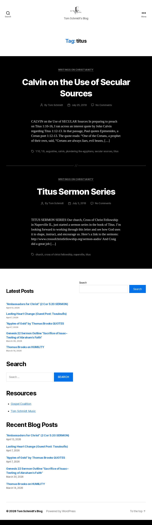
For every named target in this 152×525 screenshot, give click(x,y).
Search (83, 287)
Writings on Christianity (76, 74)
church (39, 259)
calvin (61, 156)
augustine (51, 156)
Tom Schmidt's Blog (30, 516)
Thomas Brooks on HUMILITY (25, 352)
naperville (79, 259)
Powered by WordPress (62, 516)
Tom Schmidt (55, 110)
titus (117, 156)
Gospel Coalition (21, 408)
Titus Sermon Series (76, 196)
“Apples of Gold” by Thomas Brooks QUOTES (35, 328)
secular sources (104, 156)
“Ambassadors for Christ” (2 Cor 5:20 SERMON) (37, 309)
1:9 (43, 156)
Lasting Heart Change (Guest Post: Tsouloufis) (36, 318)
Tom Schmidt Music (23, 416)
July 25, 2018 (79, 110)
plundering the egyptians (80, 156)
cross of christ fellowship (58, 259)
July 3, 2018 (79, 208)
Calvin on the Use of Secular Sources (76, 92)
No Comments (104, 110)
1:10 (38, 156)
